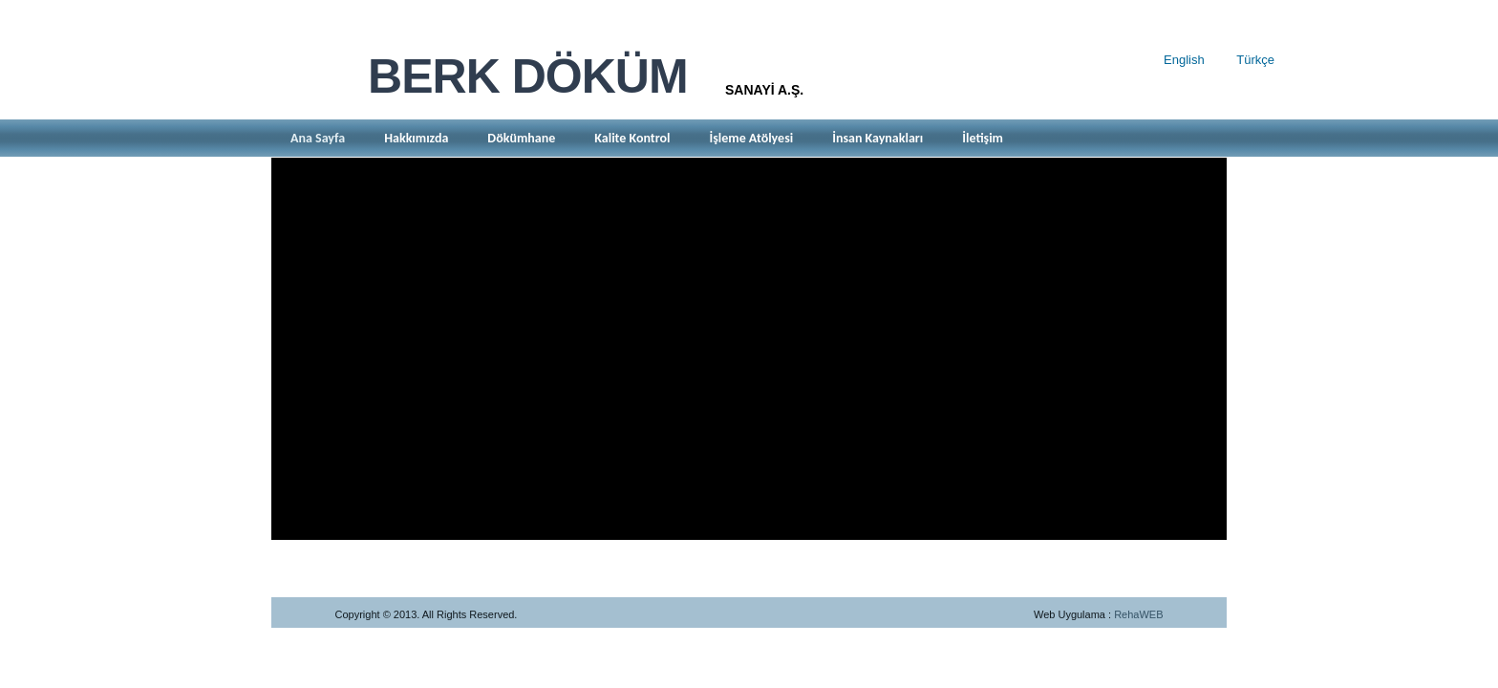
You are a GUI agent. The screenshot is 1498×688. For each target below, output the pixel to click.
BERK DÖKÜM (527, 76)
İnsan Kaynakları (877, 138)
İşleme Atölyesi (751, 138)
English (1184, 60)
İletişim (982, 138)
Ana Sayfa (317, 138)
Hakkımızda (416, 138)
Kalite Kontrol (632, 138)
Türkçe (1255, 60)
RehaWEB (1138, 614)
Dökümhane (521, 138)
